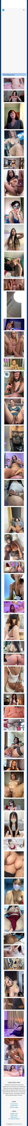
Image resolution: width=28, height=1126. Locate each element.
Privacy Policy (14, 1104)
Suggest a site (14, 1113)
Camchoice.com (17, 1124)
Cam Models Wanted (14, 1119)
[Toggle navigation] (24, 10)
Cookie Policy (14, 1105)
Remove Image (14, 1107)
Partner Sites (13, 1115)
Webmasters (14, 1117)
